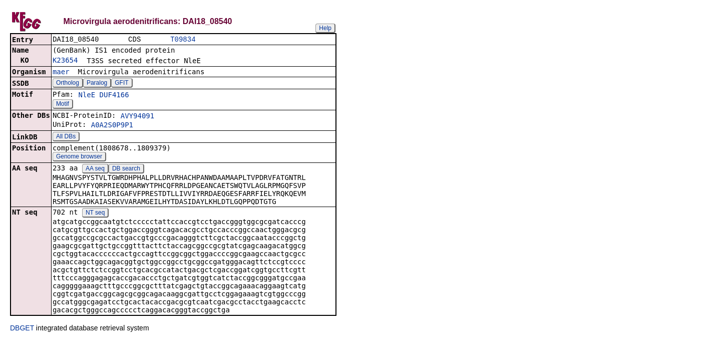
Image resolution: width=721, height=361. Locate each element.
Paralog (97, 83)
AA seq (95, 169)
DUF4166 (114, 96)
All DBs (66, 137)
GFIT (121, 83)
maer (61, 73)
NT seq (95, 213)
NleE (86, 96)
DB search (126, 169)
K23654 (65, 61)
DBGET (22, 329)
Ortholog (67, 83)
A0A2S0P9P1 (112, 126)
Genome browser (79, 157)
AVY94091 (137, 117)
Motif (62, 104)
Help (325, 28)
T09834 (182, 40)
